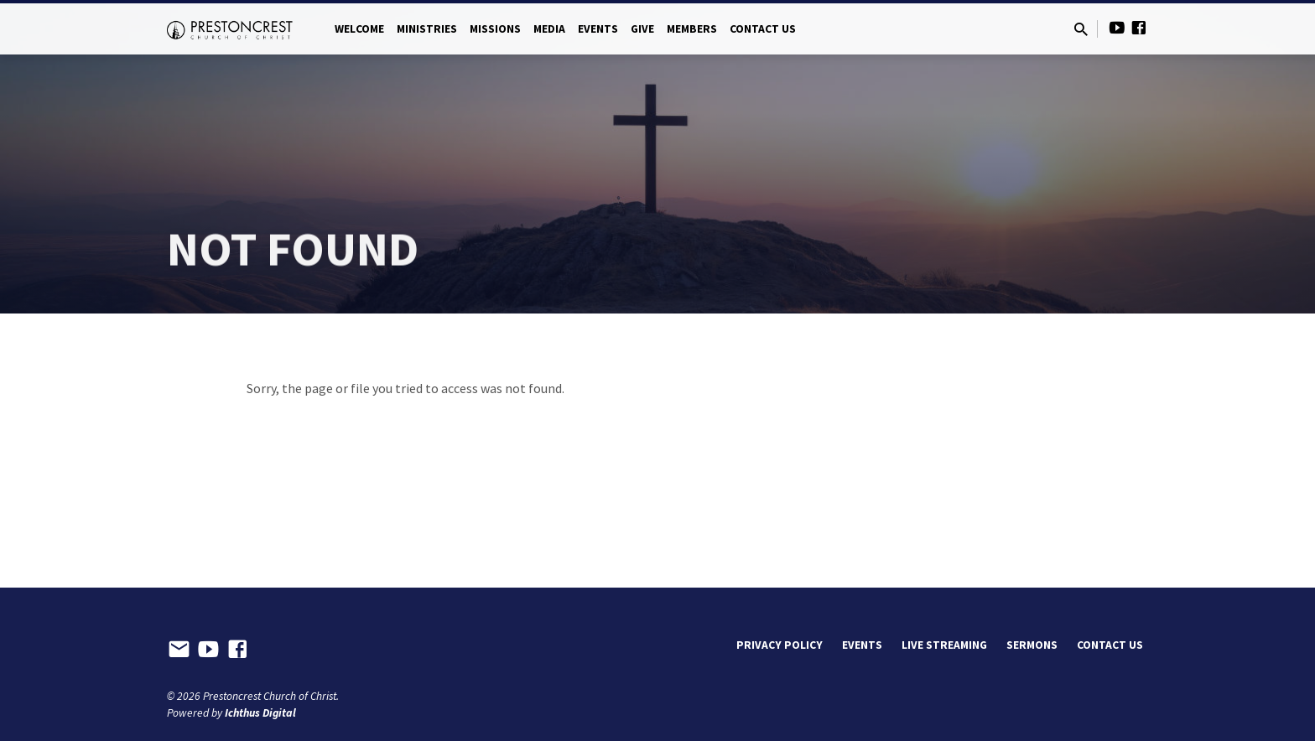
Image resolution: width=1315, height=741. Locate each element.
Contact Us (763, 29)
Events (598, 29)
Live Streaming (944, 645)
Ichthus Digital (260, 713)
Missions (495, 29)
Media (549, 29)
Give (642, 29)
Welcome (359, 29)
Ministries (427, 29)
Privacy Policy (779, 645)
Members (692, 29)
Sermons (1032, 645)
